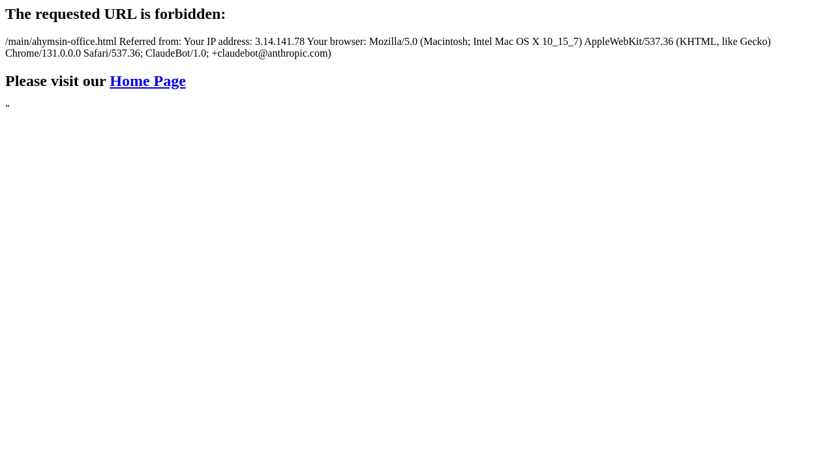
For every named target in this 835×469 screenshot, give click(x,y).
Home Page (148, 80)
